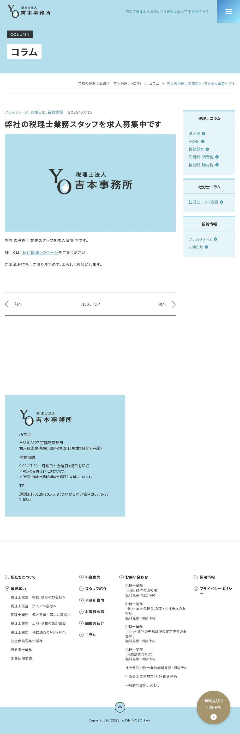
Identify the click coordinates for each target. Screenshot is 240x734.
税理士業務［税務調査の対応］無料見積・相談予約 (140, 654)
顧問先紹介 (91, 623)
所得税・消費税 (204, 157)
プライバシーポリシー (213, 591)
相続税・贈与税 (204, 165)
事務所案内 (91, 600)
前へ (13, 304)
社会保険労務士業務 (27, 641)
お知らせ (198, 247)
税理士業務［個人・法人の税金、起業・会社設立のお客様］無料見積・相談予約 (155, 611)
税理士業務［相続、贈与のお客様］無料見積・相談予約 (142, 590)
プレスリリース (203, 239)
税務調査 (199, 149)
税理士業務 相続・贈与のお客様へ (38, 597)
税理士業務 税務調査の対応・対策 (38, 632)
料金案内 (90, 577)
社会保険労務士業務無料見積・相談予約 (156, 668)
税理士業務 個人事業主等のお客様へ (41, 614)
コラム (154, 83)
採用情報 (204, 577)
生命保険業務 (21, 658)
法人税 (197, 133)
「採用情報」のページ (39, 252)
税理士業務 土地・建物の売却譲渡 (38, 623)
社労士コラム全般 (206, 202)
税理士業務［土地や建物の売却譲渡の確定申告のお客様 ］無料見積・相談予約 (155, 633)
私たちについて (20, 577)
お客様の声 (91, 611)
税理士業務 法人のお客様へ (34, 606)
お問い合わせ (133, 577)
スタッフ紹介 (93, 588)
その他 (196, 141)
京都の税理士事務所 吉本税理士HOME (110, 83)
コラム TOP (90, 304)
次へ (167, 304)
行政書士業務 (21, 650)
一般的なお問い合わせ (142, 685)
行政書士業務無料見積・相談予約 (151, 676)
